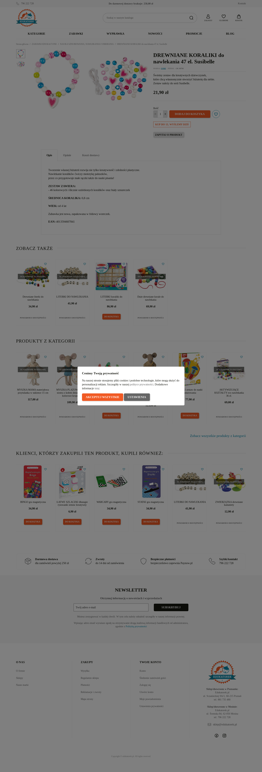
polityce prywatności (141, 384)
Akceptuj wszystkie (102, 397)
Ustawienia (137, 397)
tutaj (97, 388)
